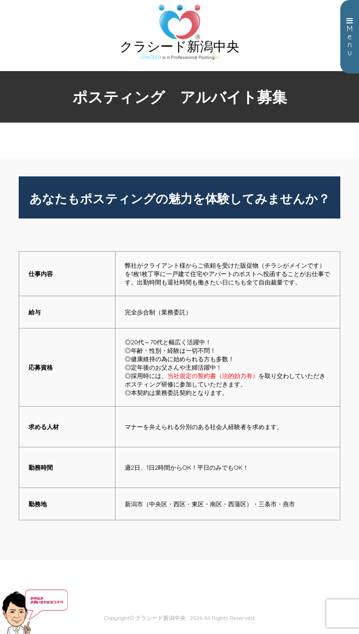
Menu (349, 37)
